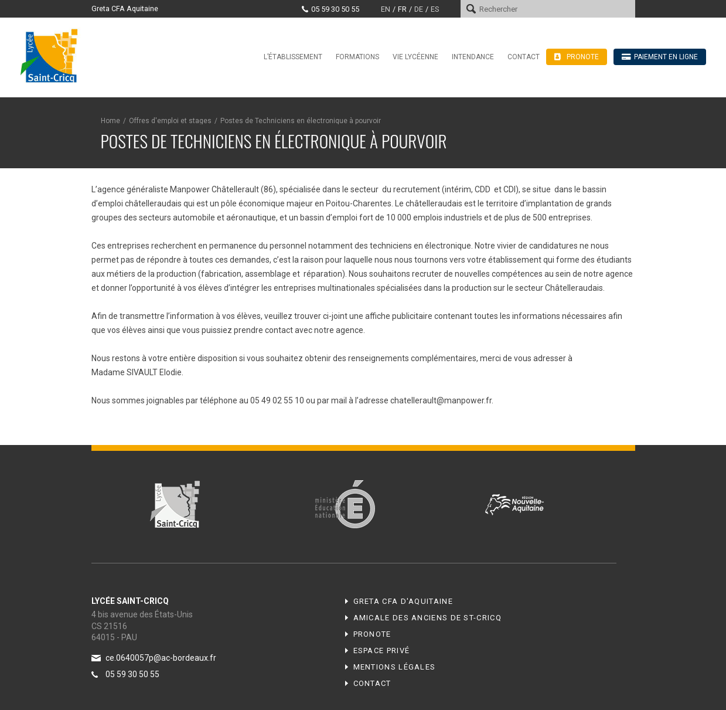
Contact (523, 57)
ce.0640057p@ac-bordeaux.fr (160, 658)
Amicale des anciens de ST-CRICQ (427, 617)
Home (110, 121)
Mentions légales (394, 667)
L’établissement (293, 57)
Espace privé (381, 650)
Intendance (473, 57)
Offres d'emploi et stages (170, 121)
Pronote (372, 634)
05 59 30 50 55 (335, 9)
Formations (357, 57)
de (418, 9)
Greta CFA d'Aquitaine (403, 601)
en (385, 9)
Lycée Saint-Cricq (53, 55)
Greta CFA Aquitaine (124, 8)
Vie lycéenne (415, 57)
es (435, 9)
